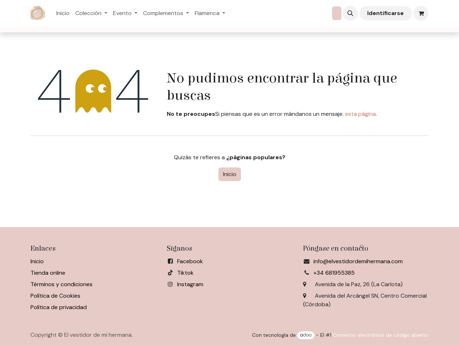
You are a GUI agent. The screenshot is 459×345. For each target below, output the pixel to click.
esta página (360, 114)
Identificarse (385, 13)
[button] (350, 13)
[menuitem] (62, 13)
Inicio (229, 174)
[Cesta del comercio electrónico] (421, 13)
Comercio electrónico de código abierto (381, 335)
